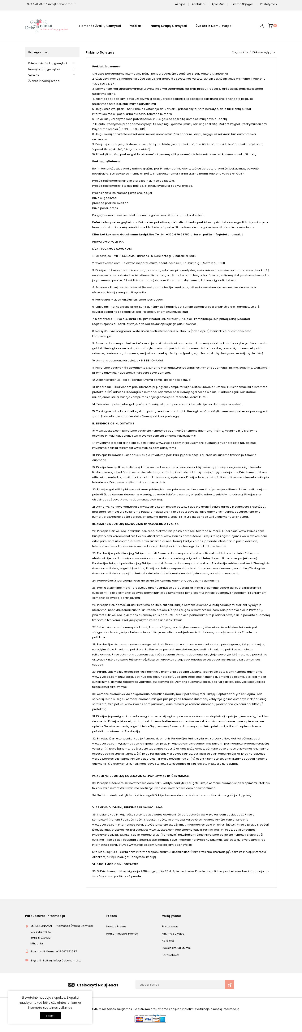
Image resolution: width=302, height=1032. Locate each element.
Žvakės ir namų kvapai (214, 26)
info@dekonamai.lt (62, 4)
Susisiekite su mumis (176, 948)
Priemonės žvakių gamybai (99, 26)
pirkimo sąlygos (242, 4)
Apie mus (168, 941)
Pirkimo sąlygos (173, 934)
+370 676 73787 (36, 4)
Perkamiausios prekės (122, 934)
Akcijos (180, 4)
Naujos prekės (116, 926)
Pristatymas (170, 926)
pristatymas (268, 4)
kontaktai (198, 4)
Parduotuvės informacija (45, 916)
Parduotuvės (171, 955)
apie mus (217, 4)
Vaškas (136, 26)
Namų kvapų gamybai (169, 26)
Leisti (50, 1016)
